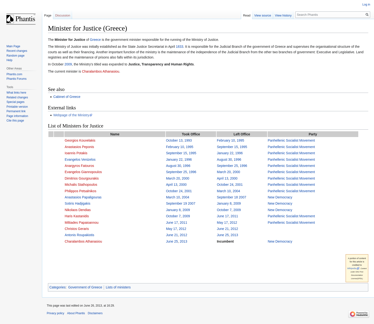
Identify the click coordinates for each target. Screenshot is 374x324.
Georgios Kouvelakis (80, 140)
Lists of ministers (118, 287)
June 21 (223, 229)
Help (9, 60)
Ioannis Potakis (76, 153)
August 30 (224, 159)
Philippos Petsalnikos (80, 191)
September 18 (227, 197)
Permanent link (16, 111)
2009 (68, 64)
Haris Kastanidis (77, 216)
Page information (17, 116)
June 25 (223, 235)
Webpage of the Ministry (71, 115)
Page (47, 15)
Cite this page (15, 120)
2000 (236, 172)
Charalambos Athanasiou (100, 71)
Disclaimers (95, 313)
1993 (188, 140)
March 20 (224, 172)
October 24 (225, 184)
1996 (239, 153)
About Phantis (76, 313)
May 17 (222, 222)
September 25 (227, 166)
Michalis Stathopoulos (81, 184)
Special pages (15, 102)
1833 (179, 46)
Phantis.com (14, 74)
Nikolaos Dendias (78, 210)
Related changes (17, 97)
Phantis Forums (16, 78)
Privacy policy (55, 313)
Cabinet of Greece (66, 97)
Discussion (62, 15)
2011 (234, 216)
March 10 (224, 191)
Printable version (17, 106)
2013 (234, 235)
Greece (95, 40)
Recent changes (16, 51)
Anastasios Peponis (79, 147)
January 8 (224, 203)
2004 (236, 191)
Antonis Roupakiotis (79, 235)
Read (246, 15)
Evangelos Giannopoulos (83, 172)
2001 (239, 184)
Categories (57, 287)
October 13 (174, 140)
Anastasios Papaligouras (83, 197)
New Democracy (280, 197)
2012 (233, 222)
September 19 (176, 203)
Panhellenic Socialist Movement (291, 140)
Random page (15, 55)
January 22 (225, 153)
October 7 (224, 210)
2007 (242, 197)
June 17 (223, 216)
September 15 (227, 147)
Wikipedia (351, 268)
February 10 (226, 140)
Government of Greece (85, 287)
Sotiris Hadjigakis (77, 203)
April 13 (222, 178)
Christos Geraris (77, 229)
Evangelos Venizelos (80, 159)
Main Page (13, 46)
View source (262, 15)
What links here (16, 92)
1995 (240, 140)
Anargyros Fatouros (79, 166)
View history (283, 15)
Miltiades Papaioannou (82, 222)
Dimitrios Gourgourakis (82, 178)
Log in (366, 4)
